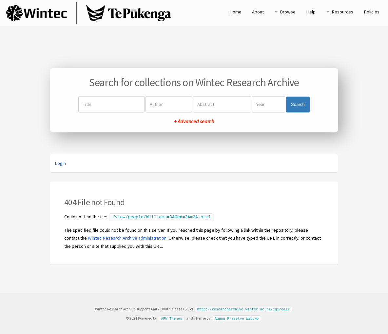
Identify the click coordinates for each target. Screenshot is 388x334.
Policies (371, 12)
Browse (288, 12)
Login (60, 163)
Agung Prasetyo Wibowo (237, 317)
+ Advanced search (194, 121)
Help (311, 12)
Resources (342, 12)
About (258, 12)
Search (298, 104)
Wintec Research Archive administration (127, 237)
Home (235, 12)
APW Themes (171, 317)
